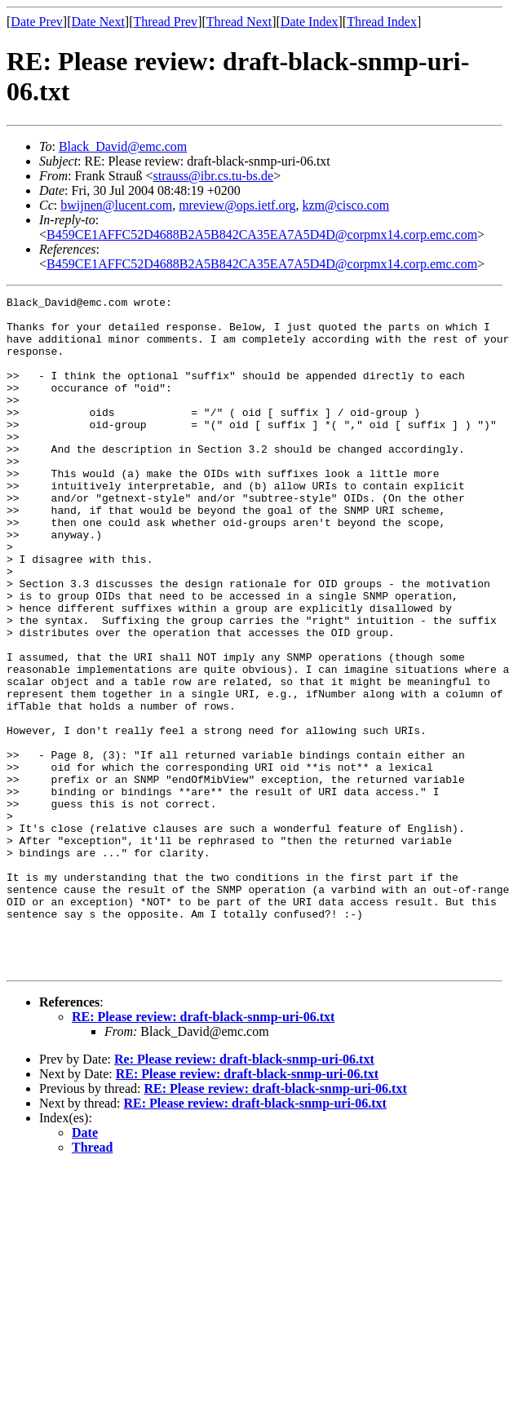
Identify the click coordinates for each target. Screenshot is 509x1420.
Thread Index (382, 22)
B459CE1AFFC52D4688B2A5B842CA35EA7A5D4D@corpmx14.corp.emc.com (261, 234)
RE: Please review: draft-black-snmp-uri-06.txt (203, 1151)
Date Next (98, 22)
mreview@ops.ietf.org (237, 205)
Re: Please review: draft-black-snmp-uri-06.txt (244, 1194)
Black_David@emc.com (123, 146)
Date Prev (37, 22)
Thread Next (239, 22)
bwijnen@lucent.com (116, 205)
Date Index (310, 22)
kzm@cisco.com (345, 205)
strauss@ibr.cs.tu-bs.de (213, 176)
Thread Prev (165, 22)
